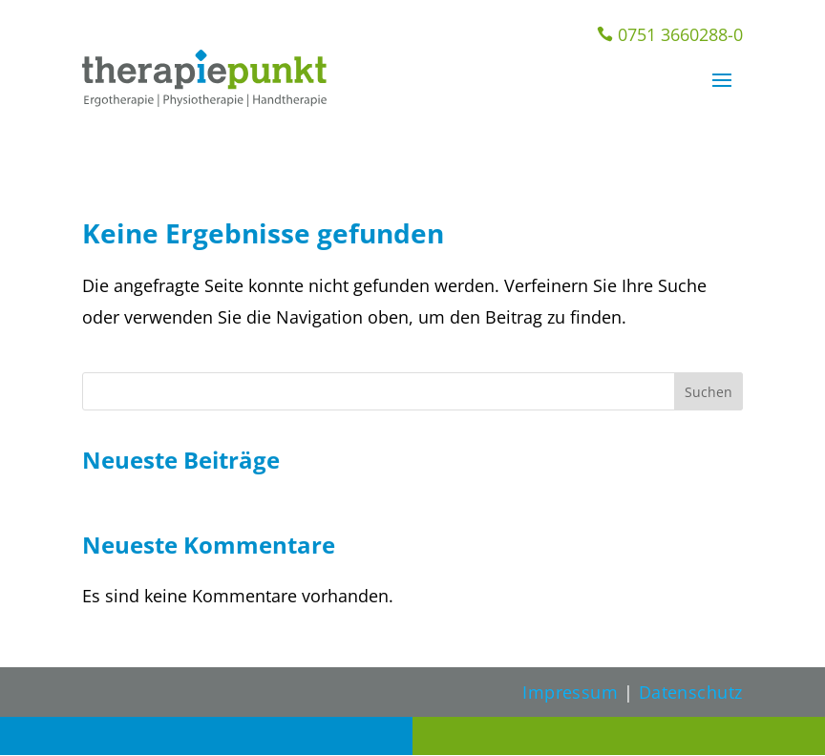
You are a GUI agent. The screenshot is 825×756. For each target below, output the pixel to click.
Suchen (708, 392)
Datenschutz (691, 692)
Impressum (570, 692)
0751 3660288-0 (670, 34)
